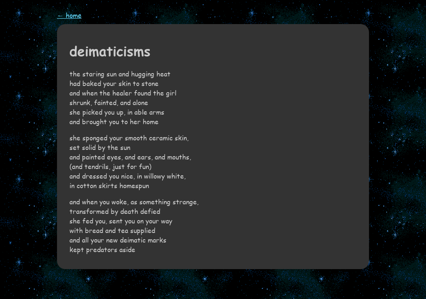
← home (69, 15)
